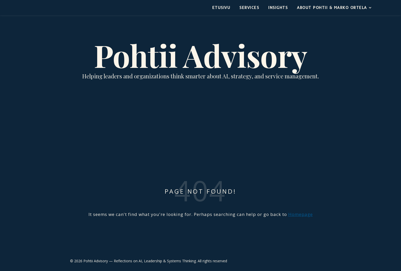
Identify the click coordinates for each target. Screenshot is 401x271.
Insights (278, 7)
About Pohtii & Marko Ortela (332, 7)
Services (249, 7)
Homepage (300, 214)
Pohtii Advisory (200, 55)
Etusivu (221, 7)
